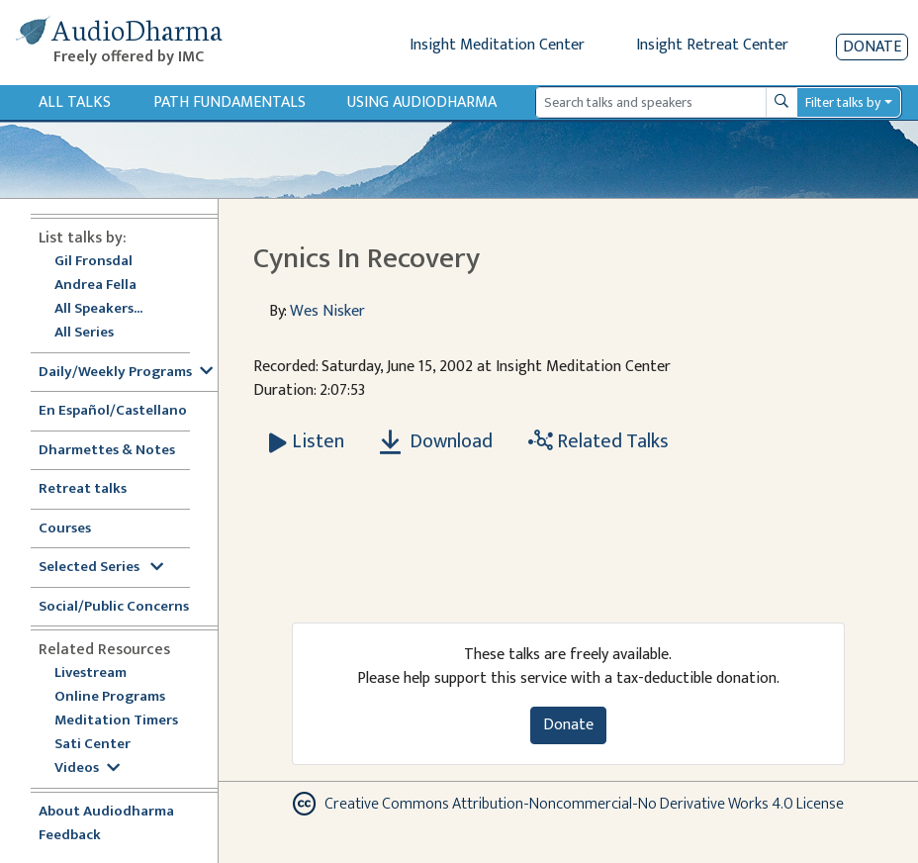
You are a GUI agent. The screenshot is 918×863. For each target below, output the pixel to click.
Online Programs (109, 697)
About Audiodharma (106, 812)
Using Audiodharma (422, 102)
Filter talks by (842, 102)
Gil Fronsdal (93, 261)
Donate (872, 47)
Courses (65, 529)
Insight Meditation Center (497, 45)
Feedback (70, 835)
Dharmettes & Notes (107, 450)
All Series (84, 333)
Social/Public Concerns (114, 607)
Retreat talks (83, 489)
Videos (87, 768)
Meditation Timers (116, 721)
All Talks (75, 102)
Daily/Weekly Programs (126, 372)
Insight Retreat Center (712, 45)
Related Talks (598, 441)
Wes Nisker (327, 311)
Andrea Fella (95, 285)
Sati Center (92, 744)
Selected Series (101, 567)
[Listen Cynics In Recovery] (306, 441)
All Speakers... (98, 309)
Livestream (90, 673)
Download (436, 441)
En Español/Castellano (113, 411)
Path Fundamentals (229, 102)
